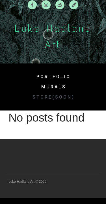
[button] (53, 97)
